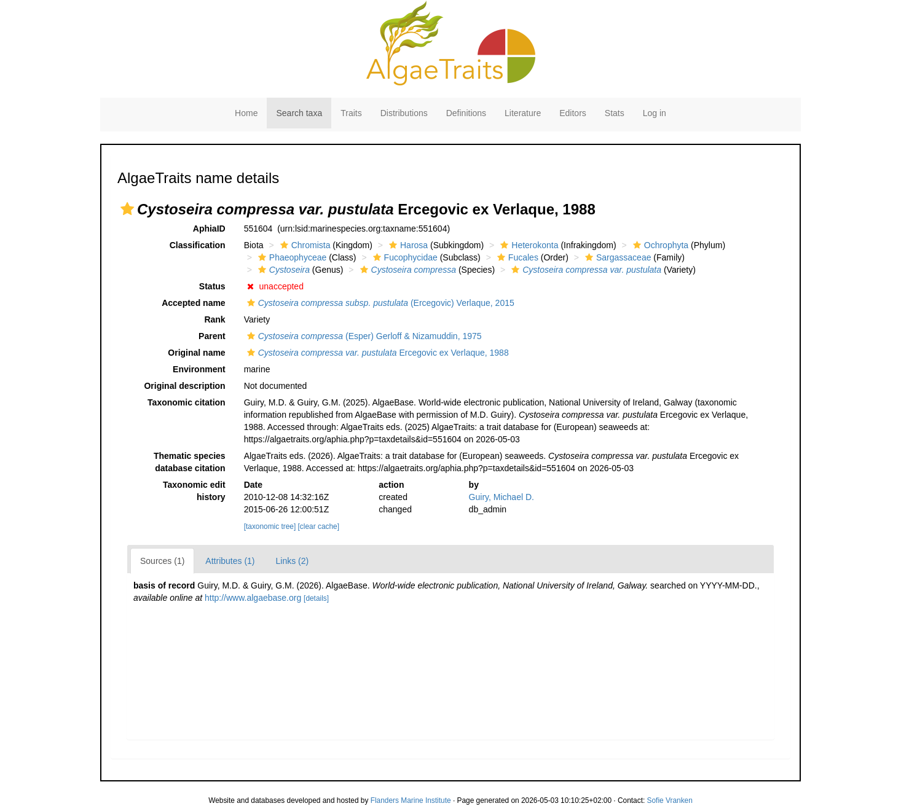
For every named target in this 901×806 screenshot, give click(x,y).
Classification (198, 245)
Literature (523, 113)
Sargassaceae (616, 257)
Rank (214, 319)
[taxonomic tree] (270, 526)
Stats (614, 113)
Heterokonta (527, 245)
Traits (350, 113)
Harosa (407, 245)
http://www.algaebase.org (253, 598)
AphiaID (209, 228)
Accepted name (193, 303)
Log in (654, 113)
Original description (184, 386)
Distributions (404, 113)
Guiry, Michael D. (501, 497)
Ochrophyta (659, 245)
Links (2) (292, 561)
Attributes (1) (229, 561)
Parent (212, 336)
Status (212, 286)
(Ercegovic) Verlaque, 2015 (379, 303)
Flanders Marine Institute (411, 800)
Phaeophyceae (290, 257)
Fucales (516, 257)
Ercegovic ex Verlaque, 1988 (376, 353)
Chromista (304, 245)
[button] (127, 209)
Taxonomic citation (187, 402)
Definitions (466, 113)
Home (246, 113)
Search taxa (299, 113)
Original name (196, 353)
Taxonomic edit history (194, 491)
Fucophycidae (404, 257)
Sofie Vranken (670, 800)
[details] (316, 598)
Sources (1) (162, 561)
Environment (199, 369)
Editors (572, 113)
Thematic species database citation (190, 462)
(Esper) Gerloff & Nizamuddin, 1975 (363, 336)
